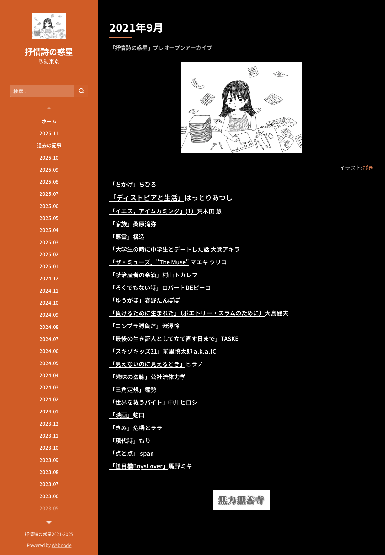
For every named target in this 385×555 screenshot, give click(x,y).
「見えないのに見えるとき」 (147, 364)
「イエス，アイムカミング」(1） (153, 211)
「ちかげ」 (124, 184)
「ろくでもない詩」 (135, 287)
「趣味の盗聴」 (130, 376)
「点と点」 (124, 453)
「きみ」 (121, 427)
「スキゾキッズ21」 (136, 351)
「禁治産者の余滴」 (135, 274)
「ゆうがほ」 (127, 300)
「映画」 (121, 415)
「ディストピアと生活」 (146, 197)
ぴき (368, 167)
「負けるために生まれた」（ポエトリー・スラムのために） (187, 313)
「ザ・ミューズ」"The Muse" (149, 262)
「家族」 (121, 223)
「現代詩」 (124, 440)
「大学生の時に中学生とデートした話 (159, 249)
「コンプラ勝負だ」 (135, 325)
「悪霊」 (121, 236)
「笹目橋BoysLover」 (138, 466)
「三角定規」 (127, 389)
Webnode (62, 545)
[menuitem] (49, 121)
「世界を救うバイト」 (138, 402)
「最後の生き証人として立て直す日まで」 (165, 338)
